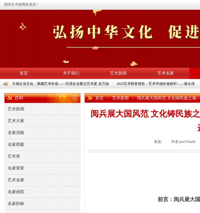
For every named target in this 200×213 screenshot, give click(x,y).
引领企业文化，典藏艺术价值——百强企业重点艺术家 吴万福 (60, 84)
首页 (24, 73)
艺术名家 (165, 73)
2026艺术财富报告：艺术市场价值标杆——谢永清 (156, 84)
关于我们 (71, 73)
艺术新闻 (118, 73)
